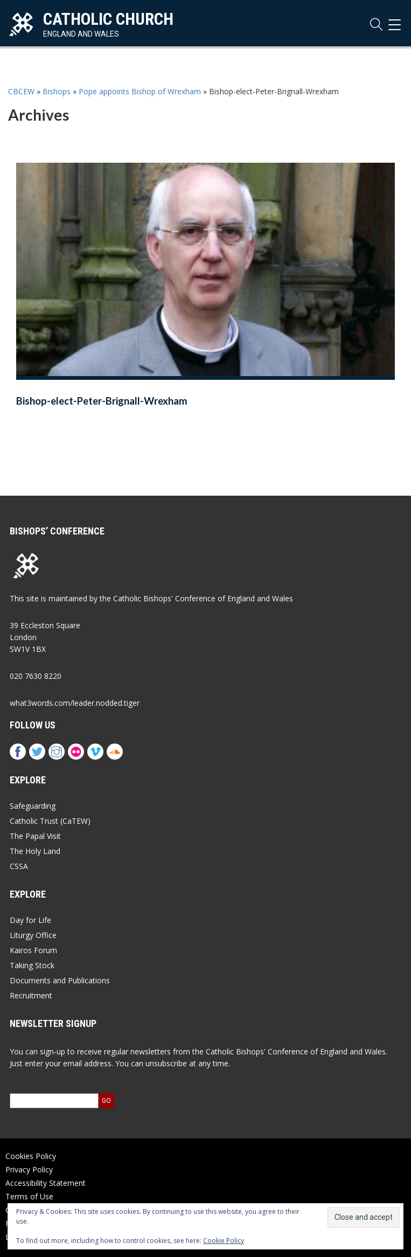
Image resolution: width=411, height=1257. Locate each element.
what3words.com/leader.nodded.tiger (75, 703)
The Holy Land (35, 851)
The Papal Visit (35, 836)
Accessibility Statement (45, 1183)
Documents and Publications (60, 980)
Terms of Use (29, 1196)
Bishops (57, 91)
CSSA (19, 866)
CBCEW (21, 91)
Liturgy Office (33, 935)
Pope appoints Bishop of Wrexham (140, 91)
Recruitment (31, 995)
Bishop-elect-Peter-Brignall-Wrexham (101, 401)
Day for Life (30, 920)
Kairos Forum (33, 950)
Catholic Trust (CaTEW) (50, 821)
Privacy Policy (29, 1169)
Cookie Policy (223, 1240)
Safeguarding (32, 806)
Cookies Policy (30, 1156)
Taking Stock (32, 965)
